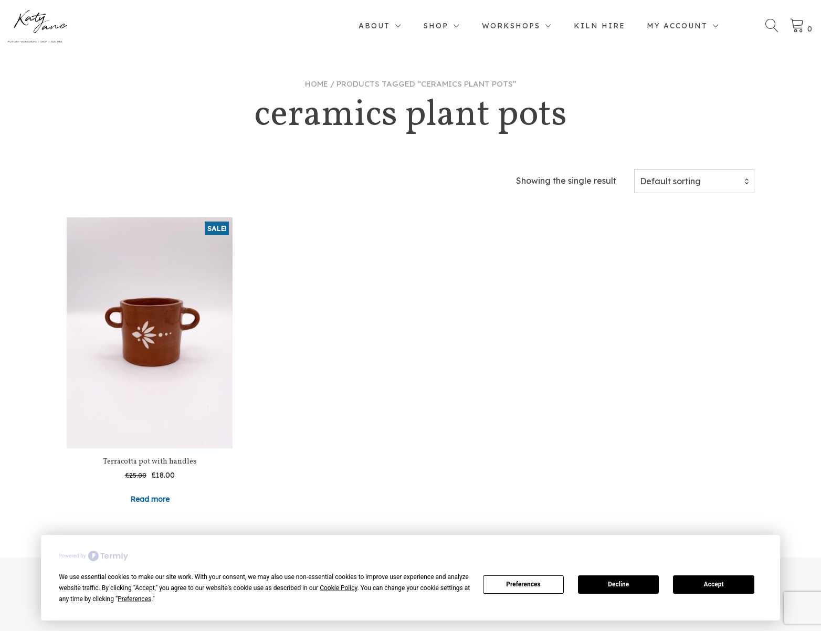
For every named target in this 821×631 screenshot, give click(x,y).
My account (677, 25)
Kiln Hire (599, 25)
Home (316, 84)
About (374, 25)
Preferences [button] (134, 599)
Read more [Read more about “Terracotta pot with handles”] (150, 499)
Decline (618, 584)
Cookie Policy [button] (338, 588)
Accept (714, 584)
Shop (436, 25)
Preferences (523, 584)
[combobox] (694, 181)
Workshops (511, 25)
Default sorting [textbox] (670, 181)
